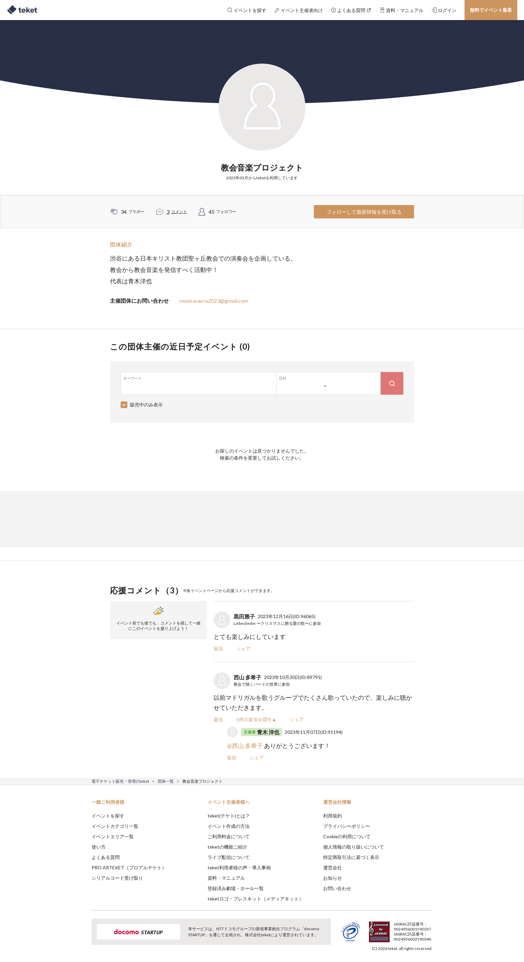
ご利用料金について (229, 836)
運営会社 (332, 867)
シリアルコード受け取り (117, 878)
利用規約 (332, 816)
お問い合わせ (337, 888)
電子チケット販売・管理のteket (120, 781)
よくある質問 (106, 857)
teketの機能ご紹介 (227, 847)
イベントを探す (108, 816)
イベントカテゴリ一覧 (115, 826)
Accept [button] (428, 928)
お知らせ (332, 878)
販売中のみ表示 (146, 404)
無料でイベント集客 (491, 10)
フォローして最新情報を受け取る (364, 212)
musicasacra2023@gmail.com (213, 300)
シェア (243, 648)
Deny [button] (394, 929)
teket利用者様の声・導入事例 (239, 867)
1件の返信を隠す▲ (256, 719)
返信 (218, 648)
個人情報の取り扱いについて (353, 847)
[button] (81, 937)
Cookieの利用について (347, 836)
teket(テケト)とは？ (229, 816)
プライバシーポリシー (346, 826)
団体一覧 (166, 781)
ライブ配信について (229, 857)
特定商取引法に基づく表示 (351, 857)
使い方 (99, 847)
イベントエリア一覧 (113, 836)
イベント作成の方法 (229, 826)
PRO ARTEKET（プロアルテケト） (129, 867)
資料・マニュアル (226, 878)
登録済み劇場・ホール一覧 (236, 888)
